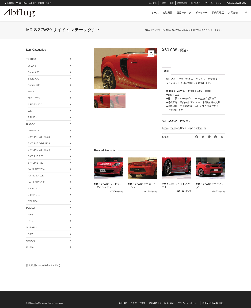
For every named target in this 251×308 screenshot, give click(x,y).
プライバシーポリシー (213, 3)
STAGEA (33, 201)
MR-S (31, 91)
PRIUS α (32, 117)
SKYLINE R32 (35, 162)
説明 (166, 71)
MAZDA (30, 207)
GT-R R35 (33, 130)
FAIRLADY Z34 (36, 169)
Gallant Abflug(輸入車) (236, 3)
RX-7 (30, 221)
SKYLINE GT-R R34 (39, 137)
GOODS (30, 240)
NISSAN (30, 123)
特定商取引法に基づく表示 (188, 3)
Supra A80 (33, 72)
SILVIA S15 (34, 188)
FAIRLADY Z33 (36, 175)
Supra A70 (33, 78)
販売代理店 (218, 12)
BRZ (30, 234)
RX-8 (30, 214)
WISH (31, 110)
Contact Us (200, 128)
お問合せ (233, 12)
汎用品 (29, 247)
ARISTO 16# (35, 104)
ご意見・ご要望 (167, 3)
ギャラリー (201, 12)
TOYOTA (31, 59)
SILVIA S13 (34, 195)
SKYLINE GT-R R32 (39, 149)
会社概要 (153, 3)
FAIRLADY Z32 (36, 182)
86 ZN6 (32, 65)
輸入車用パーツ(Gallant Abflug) (43, 265)
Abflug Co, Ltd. (38, 303)
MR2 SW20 (34, 98)
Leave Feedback (171, 128)
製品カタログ (184, 12)
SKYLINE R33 (35, 156)
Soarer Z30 (34, 85)
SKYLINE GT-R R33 (39, 143)
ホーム (155, 12)
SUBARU (31, 227)
